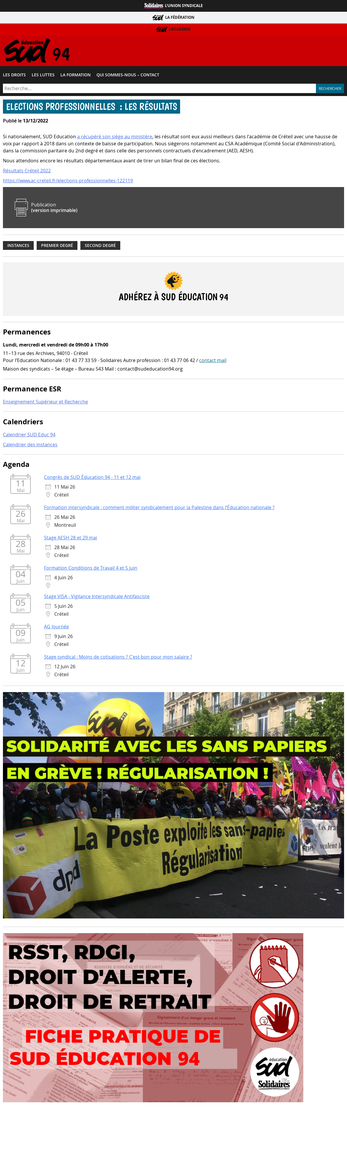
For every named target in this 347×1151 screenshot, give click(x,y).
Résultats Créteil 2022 (27, 172)
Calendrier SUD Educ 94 (29, 436)
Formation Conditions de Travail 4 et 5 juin (90, 569)
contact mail (212, 362)
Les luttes (43, 76)
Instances (18, 246)
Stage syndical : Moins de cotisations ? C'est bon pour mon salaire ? (118, 658)
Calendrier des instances (30, 445)
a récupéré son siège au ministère (114, 138)
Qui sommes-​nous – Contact (128, 76)
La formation (75, 76)
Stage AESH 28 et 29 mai (70, 539)
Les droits (14, 76)
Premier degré (57, 246)
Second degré (100, 246)
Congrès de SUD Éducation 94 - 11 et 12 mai (92, 478)
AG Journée (56, 628)
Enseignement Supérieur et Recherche (45, 403)
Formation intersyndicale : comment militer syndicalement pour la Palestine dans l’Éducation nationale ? (159, 509)
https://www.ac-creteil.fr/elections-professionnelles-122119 (68, 182)
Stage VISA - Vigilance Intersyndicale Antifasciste (97, 598)
